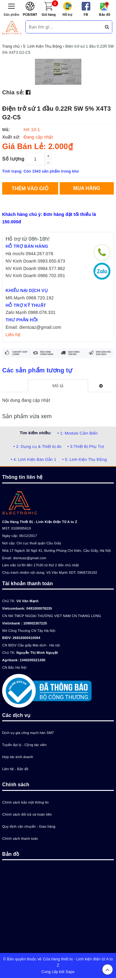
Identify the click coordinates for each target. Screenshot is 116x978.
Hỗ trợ (67, 14)
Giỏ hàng (49, 14)
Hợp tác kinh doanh (17, 757)
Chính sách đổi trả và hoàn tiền (27, 814)
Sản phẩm (11, 14)
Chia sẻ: (13, 92)
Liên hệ (13, 334)
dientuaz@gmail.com (29, 558)
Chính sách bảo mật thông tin (25, 802)
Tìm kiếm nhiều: (35, 433)
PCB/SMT (30, 14)
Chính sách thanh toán (20, 838)
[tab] (58, 385)
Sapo (70, 972)
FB (86, 14)
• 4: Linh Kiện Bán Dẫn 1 (33, 459)
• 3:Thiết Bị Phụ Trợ (85, 446)
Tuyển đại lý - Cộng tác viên (24, 745)
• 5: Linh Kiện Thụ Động (84, 459)
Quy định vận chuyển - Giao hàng (28, 826)
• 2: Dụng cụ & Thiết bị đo (37, 446)
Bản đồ (104, 14)
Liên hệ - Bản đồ (15, 769)
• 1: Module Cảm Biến (77, 433)
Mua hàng (86, 188)
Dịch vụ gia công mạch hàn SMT (28, 733)
